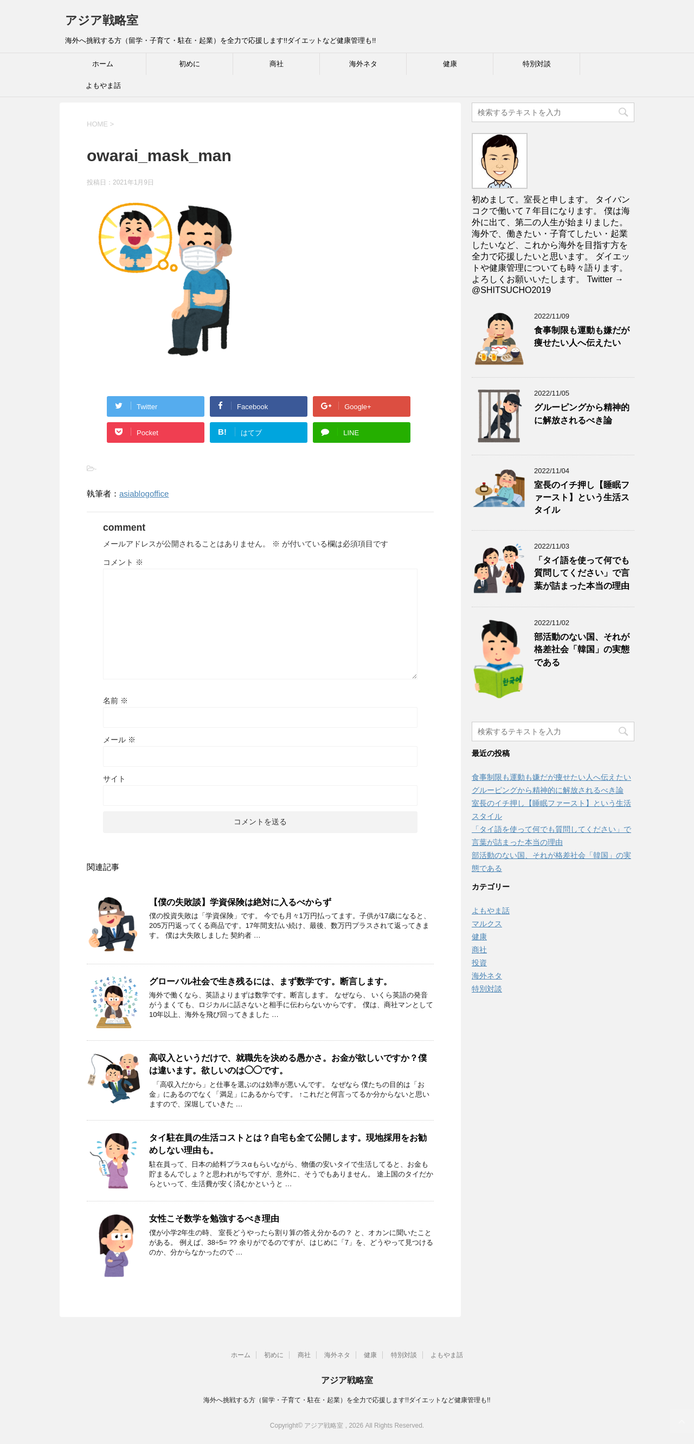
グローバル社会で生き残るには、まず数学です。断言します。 (270, 981)
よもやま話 (103, 85)
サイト (114, 778)
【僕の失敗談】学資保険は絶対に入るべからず (240, 902)
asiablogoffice (144, 493)
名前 (115, 700)
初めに (189, 64)
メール (119, 739)
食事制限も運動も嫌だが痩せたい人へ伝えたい (581, 336)
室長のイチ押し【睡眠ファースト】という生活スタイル (581, 497)
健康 (450, 64)
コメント (123, 562)
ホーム (102, 64)
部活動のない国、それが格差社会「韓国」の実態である (581, 649)
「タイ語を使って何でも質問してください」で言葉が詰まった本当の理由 (581, 573)
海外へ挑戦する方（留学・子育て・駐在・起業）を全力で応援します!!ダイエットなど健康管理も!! (346, 1400)
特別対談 (537, 64)
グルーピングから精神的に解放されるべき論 (581, 413)
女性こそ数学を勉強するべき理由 (214, 1218)
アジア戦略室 (101, 20)
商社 (276, 64)
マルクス (487, 923)
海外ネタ (363, 64)
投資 (479, 962)
